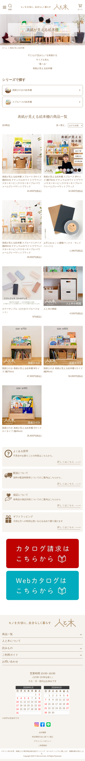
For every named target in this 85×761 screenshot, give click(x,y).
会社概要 (42, 732)
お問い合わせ (10, 661)
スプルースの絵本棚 (18, 102)
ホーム (4, 48)
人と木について (11, 640)
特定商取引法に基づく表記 (42, 737)
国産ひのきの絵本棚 (18, 90)
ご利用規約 (42, 745)
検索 (10, 7)
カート (80, 7)
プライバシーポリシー (42, 741)
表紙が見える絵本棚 (17, 48)
